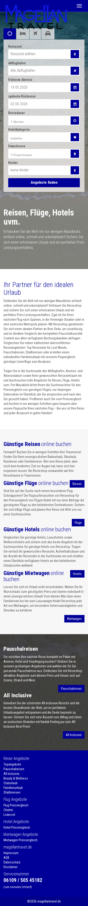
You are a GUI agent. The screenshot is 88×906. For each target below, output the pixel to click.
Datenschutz (12, 862)
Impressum (11, 853)
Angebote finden (44, 182)
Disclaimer (11, 867)
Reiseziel (15, 46)
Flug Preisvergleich (16, 805)
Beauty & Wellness (16, 778)
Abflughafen (17, 63)
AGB (6, 857)
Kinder (13, 163)
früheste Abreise (20, 80)
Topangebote (12, 764)
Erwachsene (16, 146)
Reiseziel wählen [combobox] (23, 54)
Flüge (78, 523)
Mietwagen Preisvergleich (21, 840)
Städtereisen (12, 792)
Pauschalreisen (71, 688)
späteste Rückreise (22, 96)
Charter (8, 810)
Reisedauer (16, 113)
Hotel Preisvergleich (17, 827)
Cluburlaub (11, 783)
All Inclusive (74, 735)
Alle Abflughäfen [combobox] (23, 70)
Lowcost (9, 814)
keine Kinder (20, 170)
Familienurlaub (13, 788)
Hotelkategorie (19, 129)
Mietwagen (74, 619)
